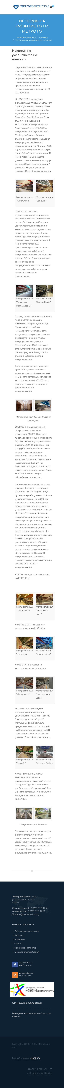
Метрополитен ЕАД (26, 38)
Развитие (43, 38)
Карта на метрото (25, 948)
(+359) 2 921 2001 (39, 908)
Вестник (19, 935)
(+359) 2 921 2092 (36, 911)
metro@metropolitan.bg (27, 914)
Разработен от (26, 1058)
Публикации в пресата (26, 931)
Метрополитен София (26, 952)
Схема (17, 944)
